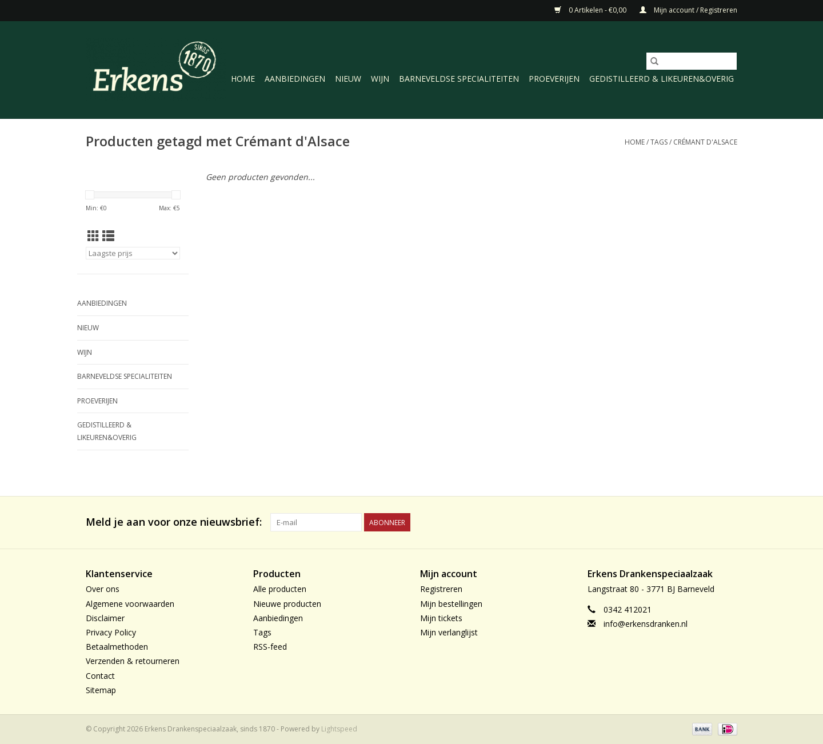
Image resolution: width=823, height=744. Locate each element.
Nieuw (348, 78)
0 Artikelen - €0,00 (591, 10)
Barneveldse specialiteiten (459, 78)
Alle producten (279, 588)
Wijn (380, 78)
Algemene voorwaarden (130, 603)
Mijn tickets (441, 618)
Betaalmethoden (117, 646)
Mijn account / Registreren (688, 10)
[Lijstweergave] (108, 236)
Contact (100, 675)
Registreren (441, 588)
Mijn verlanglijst (449, 632)
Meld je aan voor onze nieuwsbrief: (174, 522)
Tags (659, 142)
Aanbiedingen (295, 78)
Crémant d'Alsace (705, 142)
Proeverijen (554, 78)
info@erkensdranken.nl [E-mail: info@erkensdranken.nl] (646, 623)
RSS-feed (270, 646)
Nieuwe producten (287, 603)
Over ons (102, 588)
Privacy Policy (111, 632)
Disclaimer (105, 618)
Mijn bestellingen (451, 603)
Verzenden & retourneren (132, 660)
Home (243, 78)
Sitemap (101, 690)
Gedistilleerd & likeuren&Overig (661, 78)
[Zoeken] (691, 61)
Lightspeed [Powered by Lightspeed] (339, 729)
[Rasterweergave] (93, 236)
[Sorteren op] (133, 253)
